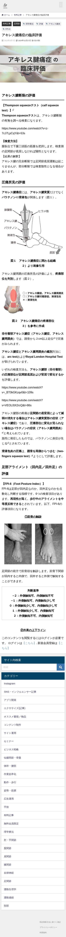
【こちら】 (29, 643)
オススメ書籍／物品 (15, 716)
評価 (41, 24)
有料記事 (7, 24)
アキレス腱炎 (54, 24)
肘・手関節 (10, 840)
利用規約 (43, 933)
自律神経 (9, 873)
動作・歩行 (10, 782)
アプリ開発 (10, 700)
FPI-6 (7, 29)
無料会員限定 (11, 823)
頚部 (6, 905)
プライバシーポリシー (48, 927)
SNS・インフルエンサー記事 (20, 692)
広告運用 (9, 798)
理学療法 (29, 24)
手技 (6, 807)
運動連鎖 (9, 897)
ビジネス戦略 (11, 749)
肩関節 (7, 856)
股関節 (7, 848)
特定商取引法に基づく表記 (50, 922)
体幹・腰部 (10, 766)
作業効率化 (10, 774)
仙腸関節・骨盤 (12, 757)
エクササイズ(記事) (14, 708)
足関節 (17, 24)
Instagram (9, 683)
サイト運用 (10, 733)
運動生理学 (10, 889)
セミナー (9, 741)
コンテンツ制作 (12, 725)
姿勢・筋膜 (10, 790)
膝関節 (7, 864)
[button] (60, 5)
